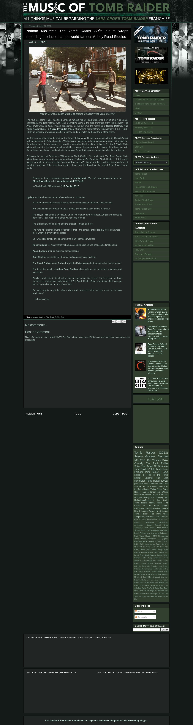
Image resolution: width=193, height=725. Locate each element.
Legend (149, 478)
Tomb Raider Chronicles (146, 236)
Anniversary (139, 525)
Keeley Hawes (147, 569)
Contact (138, 113)
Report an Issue (142, 151)
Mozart (157, 577)
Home (77, 413)
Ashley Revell (155, 544)
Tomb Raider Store (144, 209)
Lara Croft (139, 178)
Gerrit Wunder (150, 555)
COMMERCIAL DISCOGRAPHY (150, 104)
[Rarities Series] (141, 483)
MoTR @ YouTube (143, 127)
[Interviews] (149, 516)
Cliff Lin (142, 547)
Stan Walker (142, 588)
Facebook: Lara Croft (145, 191)
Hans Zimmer (157, 560)
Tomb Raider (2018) (157, 480)
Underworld (139, 495)
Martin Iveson (155, 503)
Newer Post (34, 413)
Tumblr (138, 182)
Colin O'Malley (156, 497)
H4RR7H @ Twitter (144, 132)
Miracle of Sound (140, 577)
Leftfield (153, 571)
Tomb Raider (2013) (151, 452)
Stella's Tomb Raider (144, 241)
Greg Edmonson (154, 558)
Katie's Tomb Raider (144, 245)
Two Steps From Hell (146, 596)
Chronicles (153, 483)
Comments (141, 617)
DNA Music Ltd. (162, 547)
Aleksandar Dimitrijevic (157, 522)
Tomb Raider (141, 174)
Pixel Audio (159, 519)
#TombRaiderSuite (41, 181)
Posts (138, 611)
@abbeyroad (80, 178)
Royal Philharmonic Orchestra (146, 533)
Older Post (121, 413)
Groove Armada (146, 560)
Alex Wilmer (162, 492)
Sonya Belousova (156, 585)
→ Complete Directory (145, 258)
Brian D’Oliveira (153, 508)
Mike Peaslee (163, 574)
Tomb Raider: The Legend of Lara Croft (154, 594)
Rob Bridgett (159, 583)
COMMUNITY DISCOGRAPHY (149, 99)
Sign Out (139, 147)
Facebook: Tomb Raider (146, 187)
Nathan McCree (39, 317)
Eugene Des (152, 552)
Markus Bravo (139, 574)
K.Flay (158, 528)
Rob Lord (164, 530)
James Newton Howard (151, 563)
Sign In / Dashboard (144, 142)
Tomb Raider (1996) (144, 469)
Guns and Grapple (143, 254)
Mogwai (151, 577)
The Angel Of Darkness (154, 466)
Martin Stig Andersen (150, 530)
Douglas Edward (140, 552)
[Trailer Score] (156, 489)
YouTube (139, 196)
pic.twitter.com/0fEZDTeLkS (70, 181)
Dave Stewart (151, 550)
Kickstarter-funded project (62, 129)
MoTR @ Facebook (144, 123)
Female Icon (163, 552)
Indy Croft (139, 250)
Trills (136, 596)
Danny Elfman (139, 550)
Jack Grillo (159, 517)
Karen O (161, 566)
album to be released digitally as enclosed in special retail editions (158, 315)
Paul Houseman (148, 519)
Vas (156, 596)
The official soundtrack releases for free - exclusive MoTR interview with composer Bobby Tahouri (158, 333)
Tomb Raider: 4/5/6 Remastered (153, 536)
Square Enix (140, 217)
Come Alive (150, 547)
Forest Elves (139, 555)
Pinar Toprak (163, 580)
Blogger (143, 720)
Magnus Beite (163, 571)
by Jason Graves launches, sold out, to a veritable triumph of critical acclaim (157, 350)
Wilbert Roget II (152, 495)
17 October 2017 (71, 186)
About (138, 108)
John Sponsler (152, 566)
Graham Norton (140, 558)
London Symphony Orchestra (154, 511)
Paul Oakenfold (143, 580)
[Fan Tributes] (154, 460)
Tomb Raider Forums (145, 232)
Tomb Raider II (153, 472)
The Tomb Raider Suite (55, 317)
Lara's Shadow (144, 571)
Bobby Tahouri (154, 525)
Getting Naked (162, 555)
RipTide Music (149, 583)
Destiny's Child (162, 550)
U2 (159, 539)
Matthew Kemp (151, 574)
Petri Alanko (154, 580)
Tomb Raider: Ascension (145, 539)
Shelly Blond (144, 585)
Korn (154, 569)
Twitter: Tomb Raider (144, 200)
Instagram (139, 213)
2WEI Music (144, 544)
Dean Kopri (149, 528)
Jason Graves (144, 456)
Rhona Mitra (138, 583)
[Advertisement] (152, 281)
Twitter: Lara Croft (143, 204)
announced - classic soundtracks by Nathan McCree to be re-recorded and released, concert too (158, 384)
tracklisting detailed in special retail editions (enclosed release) (158, 367)
